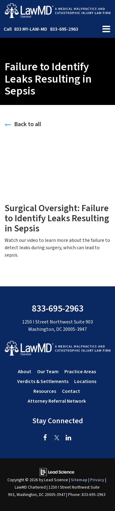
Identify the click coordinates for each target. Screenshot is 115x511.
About (24, 371)
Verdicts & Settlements (42, 381)
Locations (85, 381)
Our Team (48, 371)
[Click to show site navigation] (106, 30)
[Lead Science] (57, 471)
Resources (44, 391)
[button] (41, 29)
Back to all (23, 124)
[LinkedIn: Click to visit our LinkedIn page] (68, 438)
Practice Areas (80, 371)
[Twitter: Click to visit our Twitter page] (57, 438)
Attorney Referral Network (57, 401)
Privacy (97, 480)
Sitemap (79, 480)
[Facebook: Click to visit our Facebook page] (45, 438)
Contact (71, 391)
